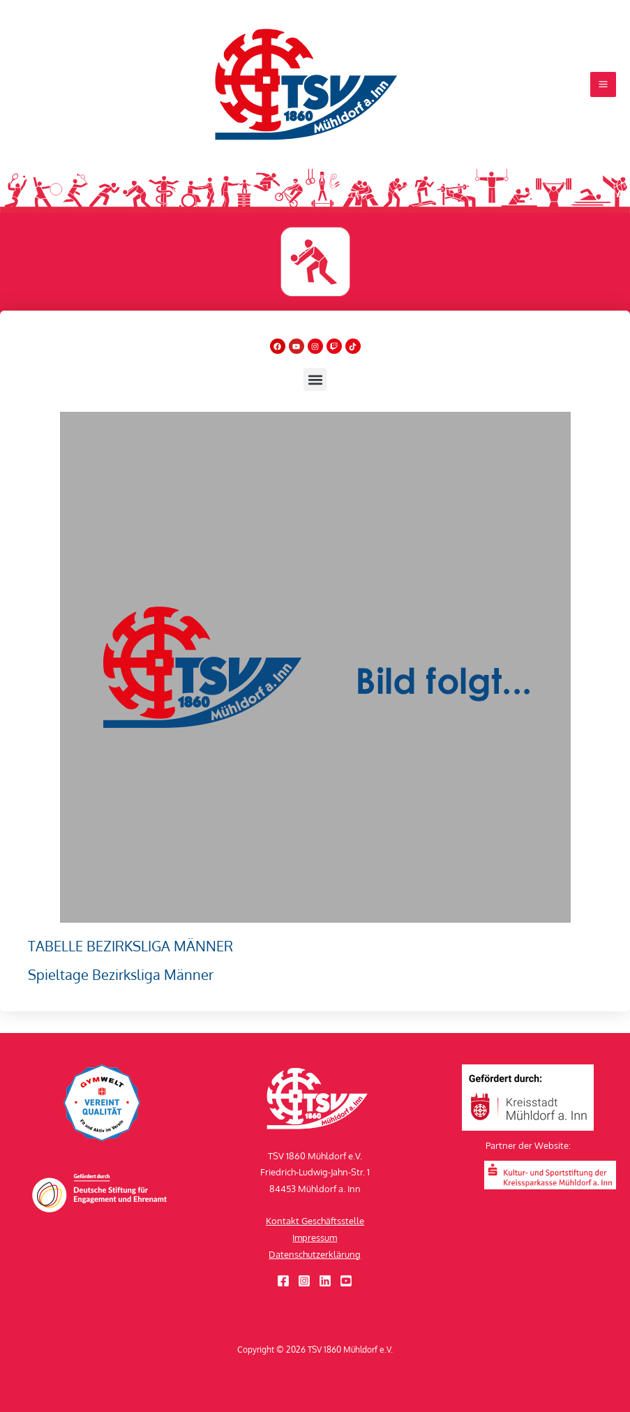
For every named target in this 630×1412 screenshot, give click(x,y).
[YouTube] (346, 1280)
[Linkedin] (325, 1280)
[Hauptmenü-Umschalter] (603, 95)
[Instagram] (304, 1280)
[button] (315, 401)
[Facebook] (283, 1280)
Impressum (314, 1237)
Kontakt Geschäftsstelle (315, 1220)
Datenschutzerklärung (315, 1254)
